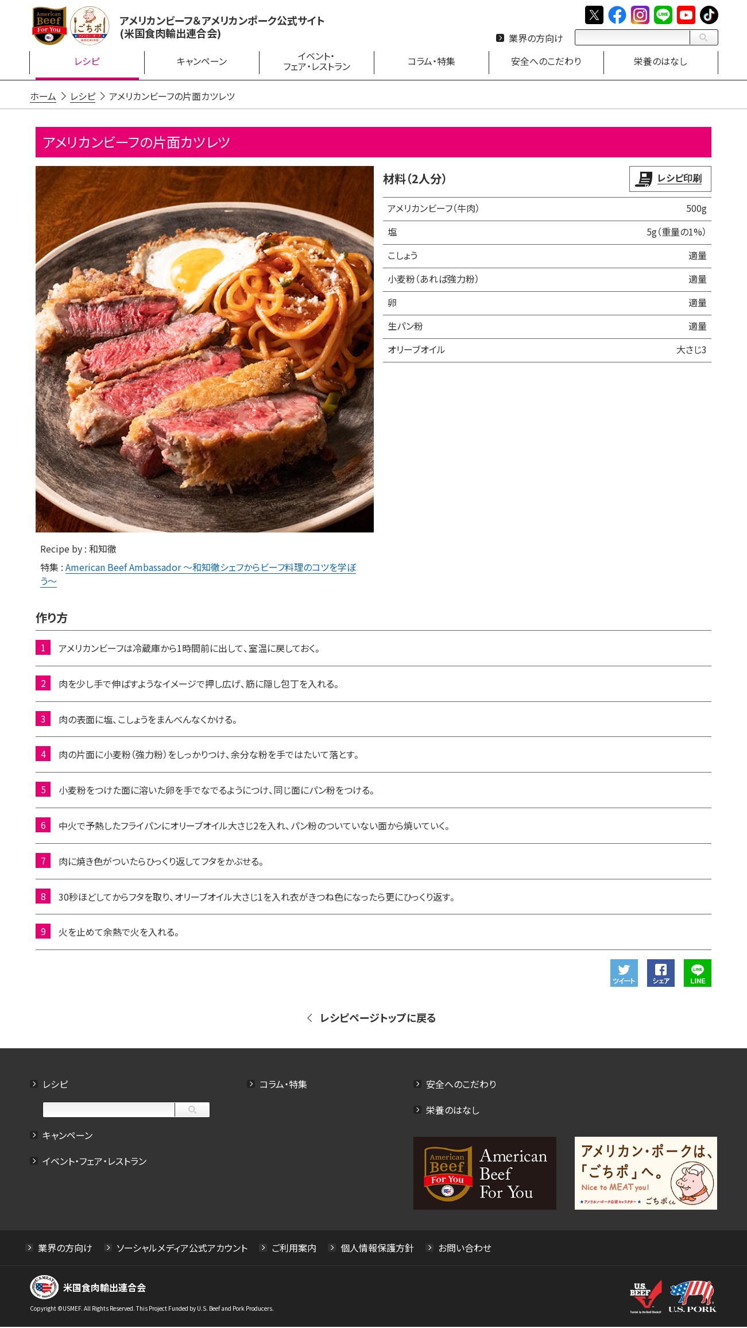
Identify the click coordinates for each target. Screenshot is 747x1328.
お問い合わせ (464, 1249)
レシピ (54, 1085)
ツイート (625, 974)
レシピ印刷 (681, 177)
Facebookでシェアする (662, 974)
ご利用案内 (293, 1249)
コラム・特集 (283, 1085)
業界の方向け (536, 38)
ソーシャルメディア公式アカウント (181, 1249)
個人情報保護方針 (376, 1249)
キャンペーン (67, 1136)
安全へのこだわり (461, 1085)
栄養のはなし (452, 1111)
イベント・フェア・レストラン (94, 1162)
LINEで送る (699, 974)
